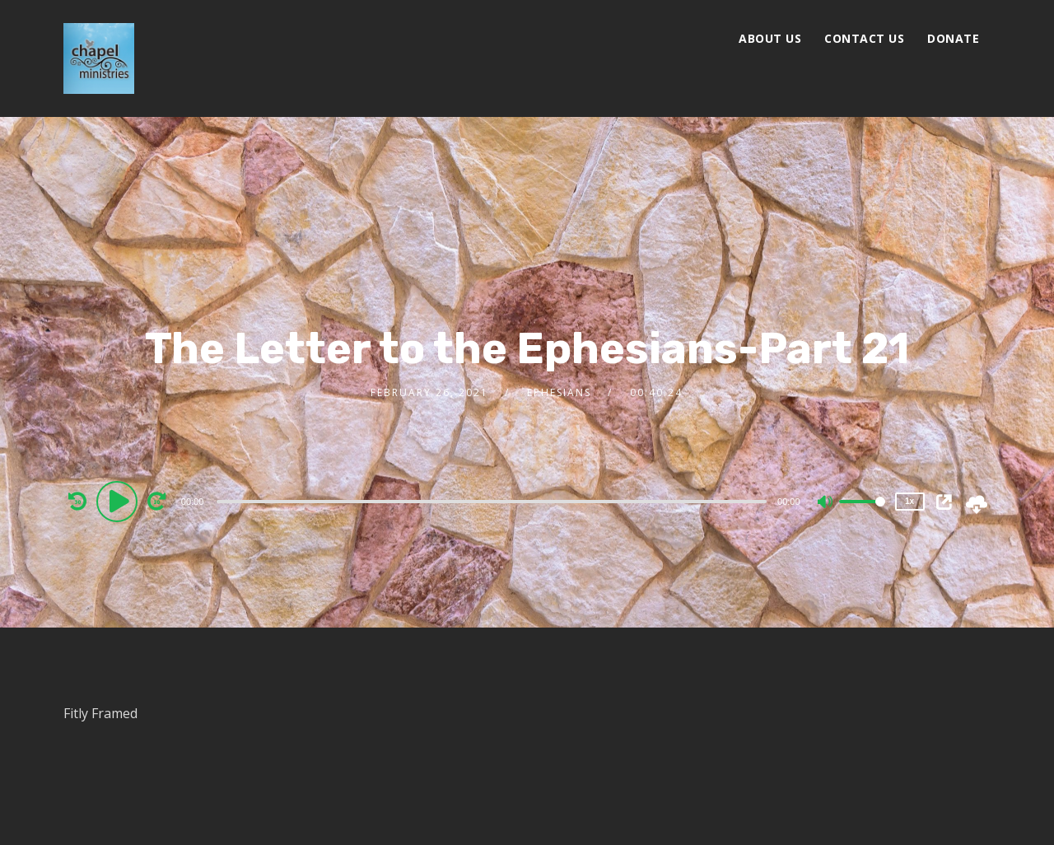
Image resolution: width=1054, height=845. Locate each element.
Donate (953, 38)
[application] (494, 500)
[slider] (492, 501)
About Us (770, 38)
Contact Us (864, 38)
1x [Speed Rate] (909, 501)
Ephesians (559, 392)
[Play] (119, 500)
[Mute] (826, 503)
